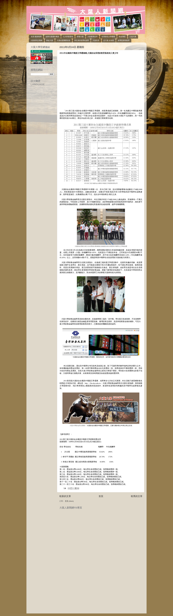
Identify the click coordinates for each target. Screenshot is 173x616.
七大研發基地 (68, 37)
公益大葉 (133, 37)
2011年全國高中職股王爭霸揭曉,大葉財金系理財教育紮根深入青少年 (89, 53)
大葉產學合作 (92, 37)
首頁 (101, 496)
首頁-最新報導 (36, 37)
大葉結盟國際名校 (63, 40)
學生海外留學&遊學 (81, 40)
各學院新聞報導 (124, 40)
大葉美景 (96, 40)
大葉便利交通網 (36, 40)
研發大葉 (80, 37)
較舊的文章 (136, 496)
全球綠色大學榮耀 (108, 37)
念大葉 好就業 (108, 40)
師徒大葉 (49, 40)
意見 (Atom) (69, 501)
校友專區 (122, 37)
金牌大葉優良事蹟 (52, 37)
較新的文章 (65, 496)
